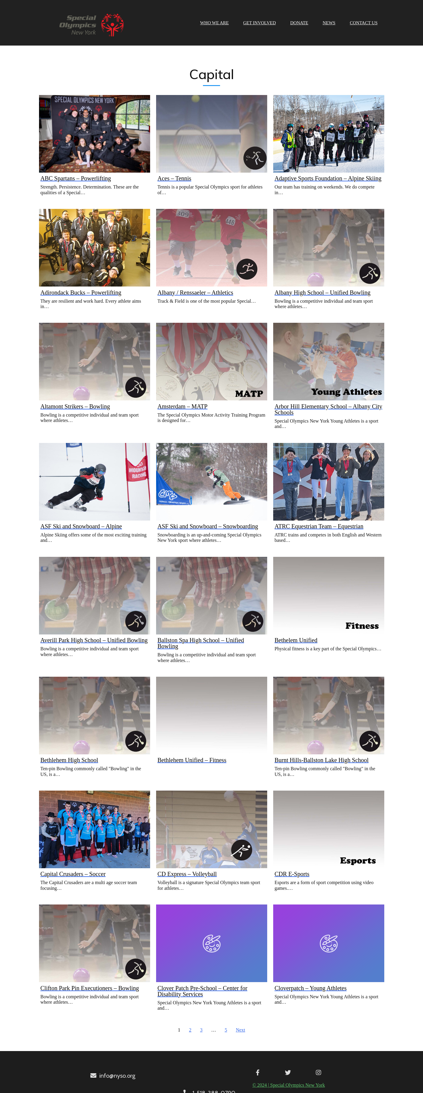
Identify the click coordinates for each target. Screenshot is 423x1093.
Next (240, 1029)
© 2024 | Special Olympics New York (209, 1084)
